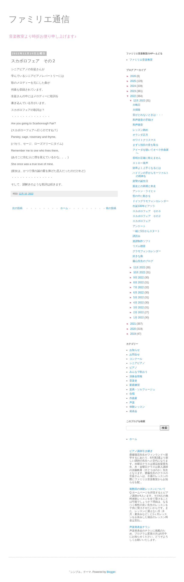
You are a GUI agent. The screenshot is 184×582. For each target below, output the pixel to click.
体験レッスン (137, 406)
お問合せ (134, 354)
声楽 (132, 402)
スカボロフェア (142, 221)
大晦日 (136, 104)
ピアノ (133, 367)
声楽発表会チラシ (139, 527)
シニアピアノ (137, 363)
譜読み (136, 236)
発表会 (133, 411)
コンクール (135, 358)
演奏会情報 (135, 376)
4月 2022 (138, 302)
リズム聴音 (139, 246)
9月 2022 (138, 277)
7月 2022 (138, 287)
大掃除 (136, 109)
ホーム (64, 208)
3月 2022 (138, 307)
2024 (133, 86)
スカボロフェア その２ (147, 216)
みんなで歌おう (138, 371)
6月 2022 (138, 292)
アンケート (139, 226)
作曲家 (133, 398)
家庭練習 (134, 384)
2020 (133, 328)
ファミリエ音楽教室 (141, 59)
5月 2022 (138, 297)
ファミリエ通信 (39, 19)
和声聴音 (138, 124)
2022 (133, 96)
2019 (133, 333)
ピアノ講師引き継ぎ (141, 451)
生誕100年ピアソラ (144, 206)
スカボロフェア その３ (147, 211)
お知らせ (134, 350)
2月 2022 (138, 312)
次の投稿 (17, 208)
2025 (133, 81)
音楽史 (133, 380)
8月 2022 (138, 282)
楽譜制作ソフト (142, 241)
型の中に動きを (142, 195)
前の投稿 (111, 208)
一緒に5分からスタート (146, 231)
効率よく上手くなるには (147, 167)
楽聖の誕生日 (140, 181)
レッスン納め (140, 129)
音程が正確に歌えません (147, 157)
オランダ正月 (140, 134)
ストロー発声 (140, 163)
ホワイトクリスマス (144, 139)
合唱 (132, 393)
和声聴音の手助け (143, 119)
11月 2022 (139, 267)
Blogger (111, 571)
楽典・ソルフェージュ (142, 389)
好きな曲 (138, 256)
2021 (133, 323)
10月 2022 (139, 272)
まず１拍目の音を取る (145, 144)
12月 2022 (139, 100)
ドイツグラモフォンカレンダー (151, 201)
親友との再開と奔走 (144, 186)
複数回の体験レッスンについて (147, 488)
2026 (133, 76)
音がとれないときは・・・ (148, 114)
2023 (133, 91)
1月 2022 (138, 317)
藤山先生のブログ (143, 261)
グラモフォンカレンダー (147, 251)
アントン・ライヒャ (144, 191)
